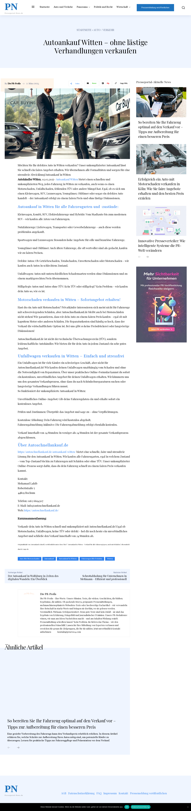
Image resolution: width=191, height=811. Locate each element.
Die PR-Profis (14, 84)
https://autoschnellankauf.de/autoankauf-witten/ (47, 452)
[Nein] (187, 807)
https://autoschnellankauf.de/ (41, 510)
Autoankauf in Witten (68, 559)
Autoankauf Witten (67, 179)
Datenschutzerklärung (140, 807)
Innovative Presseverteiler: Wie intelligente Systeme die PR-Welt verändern (161, 245)
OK (127, 807)
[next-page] (18, 755)
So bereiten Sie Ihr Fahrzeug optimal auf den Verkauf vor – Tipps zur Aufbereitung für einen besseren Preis (61, 727)
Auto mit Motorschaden (29, 559)
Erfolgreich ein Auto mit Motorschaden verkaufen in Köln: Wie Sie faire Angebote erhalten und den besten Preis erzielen (161, 188)
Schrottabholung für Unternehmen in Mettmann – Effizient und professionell (103, 577)
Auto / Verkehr (103, 30)
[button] (181, 8)
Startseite (84, 30)
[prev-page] (9, 755)
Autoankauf (49, 559)
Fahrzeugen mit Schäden (92, 559)
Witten (110, 559)
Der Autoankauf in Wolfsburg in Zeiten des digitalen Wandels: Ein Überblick (33, 577)
